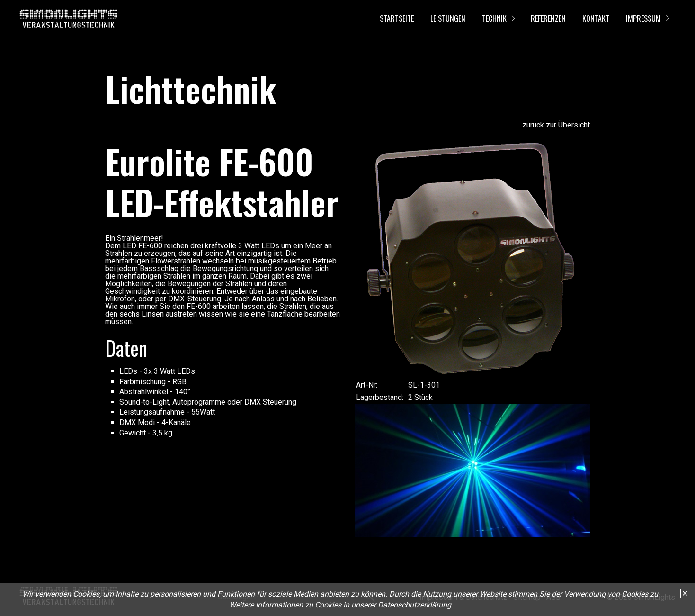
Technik (494, 18)
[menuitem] (396, 19)
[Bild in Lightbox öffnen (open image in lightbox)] (472, 258)
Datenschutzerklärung (414, 604)
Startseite (397, 18)
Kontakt (595, 18)
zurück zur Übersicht (556, 124)
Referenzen (548, 18)
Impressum (643, 18)
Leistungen (447, 18)
